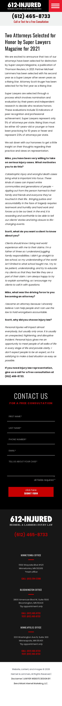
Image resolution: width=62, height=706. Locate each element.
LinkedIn (32, 544)
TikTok (24, 544)
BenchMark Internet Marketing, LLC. (31, 683)
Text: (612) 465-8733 (31, 616)
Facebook (39, 544)
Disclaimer (16, 678)
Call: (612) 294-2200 (31, 578)
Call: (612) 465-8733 (31, 613)
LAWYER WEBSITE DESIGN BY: (37, 678)
